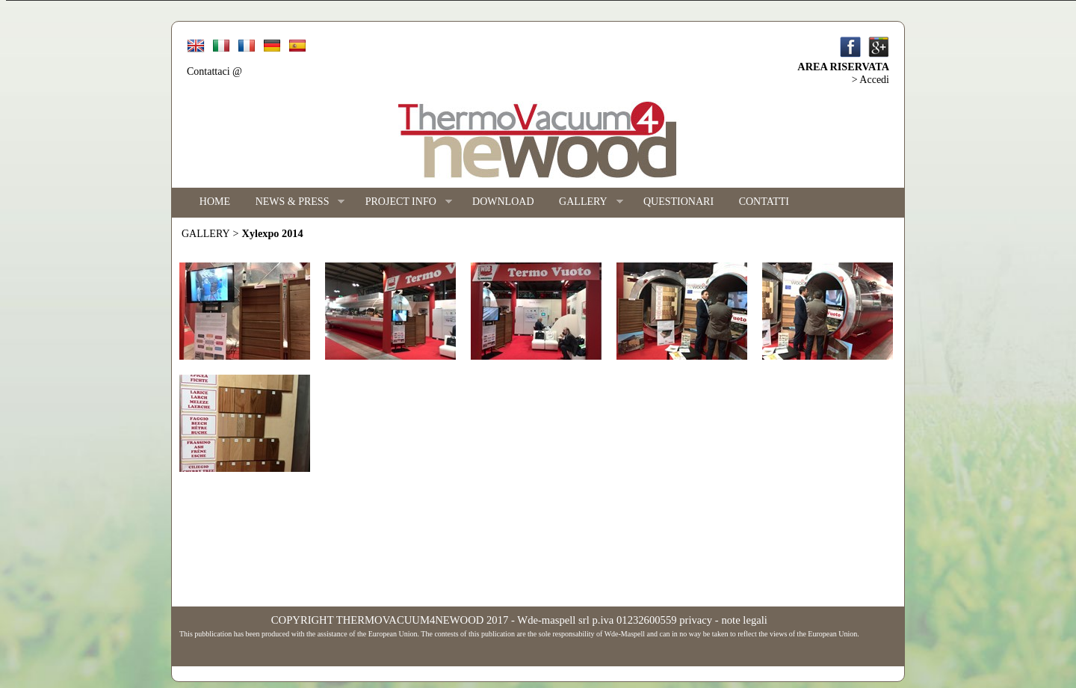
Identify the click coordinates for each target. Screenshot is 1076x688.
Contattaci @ (214, 71)
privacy (695, 620)
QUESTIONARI (678, 201)
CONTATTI (764, 201)
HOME (215, 201)
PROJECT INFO (402, 202)
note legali (744, 620)
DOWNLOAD (503, 201)
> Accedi (870, 79)
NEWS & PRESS (294, 202)
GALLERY (584, 202)
